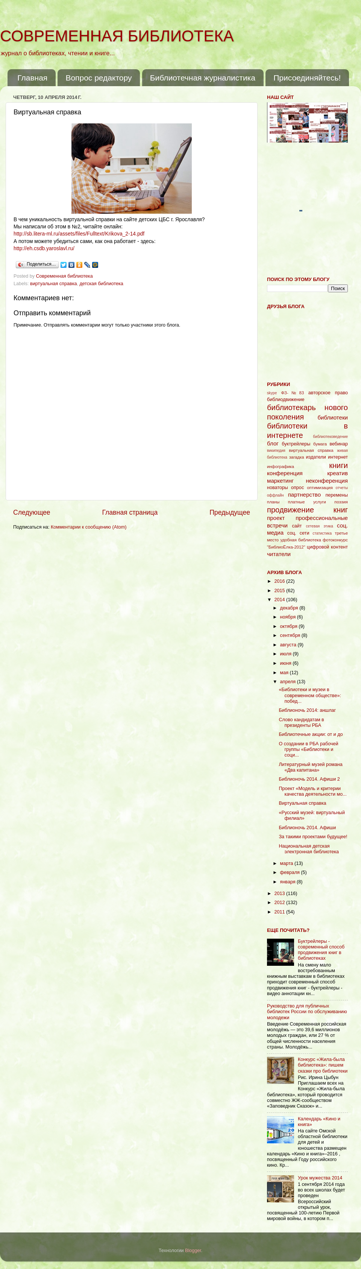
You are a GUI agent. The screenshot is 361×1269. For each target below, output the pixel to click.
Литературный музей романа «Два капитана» (310, 767)
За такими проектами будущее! (313, 836)
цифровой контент (327, 547)
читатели (279, 554)
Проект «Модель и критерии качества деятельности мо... (312, 791)
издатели (316, 457)
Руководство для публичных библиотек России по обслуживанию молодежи (307, 1011)
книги (338, 465)
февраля (290, 872)
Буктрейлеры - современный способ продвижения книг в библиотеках (321, 950)
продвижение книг (307, 510)
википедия (276, 450)
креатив (337, 473)
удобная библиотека (300, 540)
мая (285, 672)
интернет (338, 457)
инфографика (280, 466)
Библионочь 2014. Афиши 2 (309, 779)
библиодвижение (286, 399)
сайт (297, 526)
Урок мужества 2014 (320, 1178)
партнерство (304, 494)
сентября (291, 635)
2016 (280, 581)
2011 (280, 912)
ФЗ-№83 (292, 393)
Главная (32, 77)
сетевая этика (319, 526)
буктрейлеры (296, 444)
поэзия (341, 502)
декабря (290, 608)
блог (273, 443)
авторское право (328, 392)
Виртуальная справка (302, 803)
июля (286, 654)
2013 (280, 893)
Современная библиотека (65, 276)
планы (273, 502)
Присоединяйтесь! (307, 77)
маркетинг (280, 480)
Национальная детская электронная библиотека (309, 848)
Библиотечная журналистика (202, 77)
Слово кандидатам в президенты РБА (301, 722)
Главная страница (130, 512)
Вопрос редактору (98, 77)
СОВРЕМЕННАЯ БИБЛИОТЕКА (117, 36)
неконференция (327, 480)
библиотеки (332, 417)
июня (286, 663)
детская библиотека (101, 283)
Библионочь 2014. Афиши (307, 827)
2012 (280, 902)
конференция (285, 473)
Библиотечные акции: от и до (311, 734)
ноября (288, 617)
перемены (336, 495)
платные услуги (307, 502)
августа (289, 644)
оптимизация (320, 487)
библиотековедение (330, 437)
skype (272, 393)
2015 (280, 590)
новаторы (277, 487)
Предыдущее (229, 512)
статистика (322, 533)
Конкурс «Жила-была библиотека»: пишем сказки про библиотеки (322, 1065)
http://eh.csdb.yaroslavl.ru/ (44, 248)
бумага (320, 444)
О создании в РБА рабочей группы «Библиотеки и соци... (308, 749)
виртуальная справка (53, 283)
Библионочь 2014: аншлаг (307, 710)
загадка (296, 457)
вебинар (338, 444)
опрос (297, 487)
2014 (280, 599)
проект (276, 518)
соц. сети (298, 533)
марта (287, 863)
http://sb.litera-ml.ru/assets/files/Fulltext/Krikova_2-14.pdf (79, 234)
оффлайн (275, 495)
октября (289, 626)
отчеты (342, 488)
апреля (288, 681)
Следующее (31, 512)
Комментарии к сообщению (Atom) (88, 527)
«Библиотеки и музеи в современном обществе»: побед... (310, 695)
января (288, 882)
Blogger (193, 1250)
